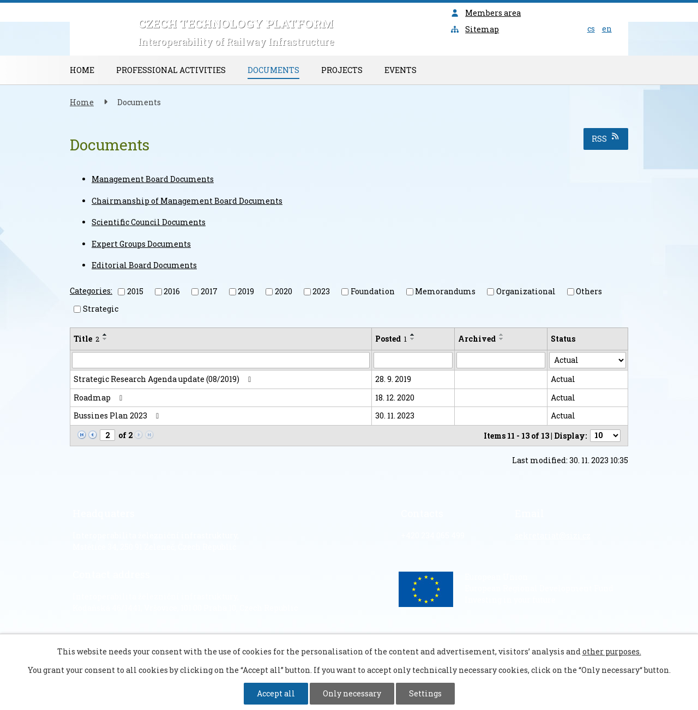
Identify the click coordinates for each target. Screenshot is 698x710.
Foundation (373, 291)
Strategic (100, 309)
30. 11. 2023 (394, 415)
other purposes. (611, 651)
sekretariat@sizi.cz (553, 535)
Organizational (526, 291)
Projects (342, 70)
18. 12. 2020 (394, 397)
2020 (283, 291)
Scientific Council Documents (149, 222)
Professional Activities (171, 70)
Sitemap (475, 29)
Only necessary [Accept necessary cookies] (352, 693)
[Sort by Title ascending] (105, 334)
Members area (485, 13)
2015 (135, 291)
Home (82, 70)
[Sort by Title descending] (105, 339)
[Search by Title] (221, 360)
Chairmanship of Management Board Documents (187, 201)
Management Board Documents (153, 179)
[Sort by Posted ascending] (413, 334)
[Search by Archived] (500, 360)
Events (400, 70)
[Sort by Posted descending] (413, 339)
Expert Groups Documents (141, 244)
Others (589, 291)
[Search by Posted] (413, 360)
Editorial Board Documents (144, 265)
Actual (563, 379)
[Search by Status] (587, 360)
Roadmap (100, 397)
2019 (246, 291)
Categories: (91, 291)
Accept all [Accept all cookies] (276, 693)
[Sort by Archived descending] (502, 339)
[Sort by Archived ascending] (502, 334)
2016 (172, 291)
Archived (477, 338)
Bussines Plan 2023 (118, 415)
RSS (606, 138)
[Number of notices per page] (605, 435)
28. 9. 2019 (393, 379)
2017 (209, 291)
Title (86, 338)
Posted (391, 338)
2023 (321, 291)
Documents (273, 70)
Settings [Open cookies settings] (425, 693)
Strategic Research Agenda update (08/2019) (164, 379)
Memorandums (445, 291)
